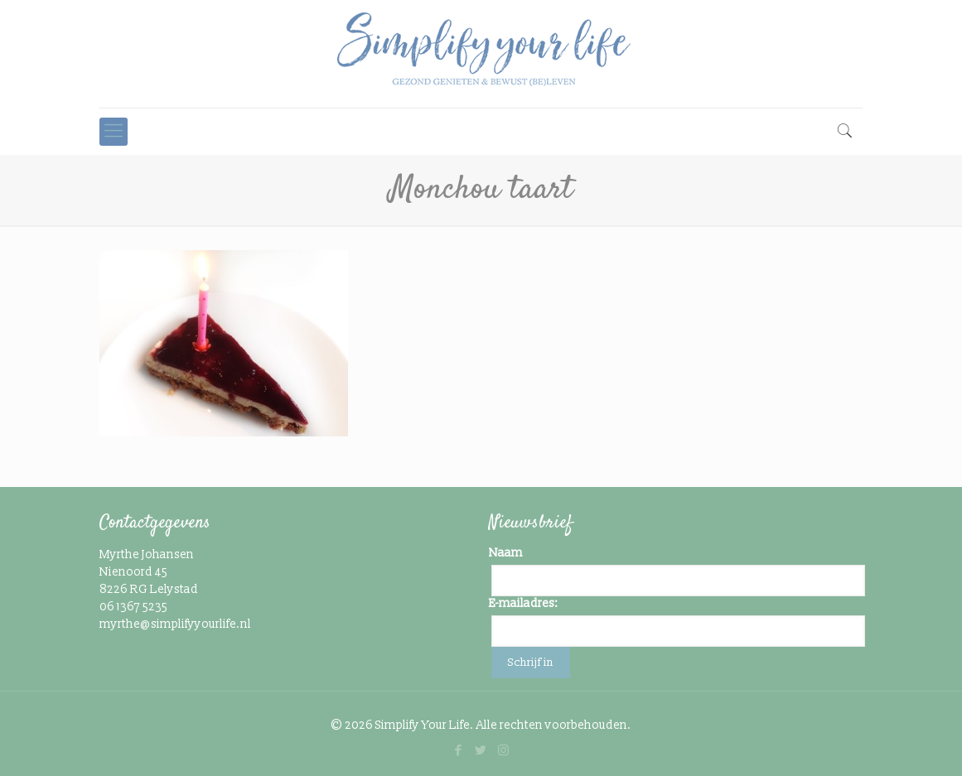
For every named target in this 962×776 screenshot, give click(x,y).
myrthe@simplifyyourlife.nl (175, 624)
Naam (506, 553)
